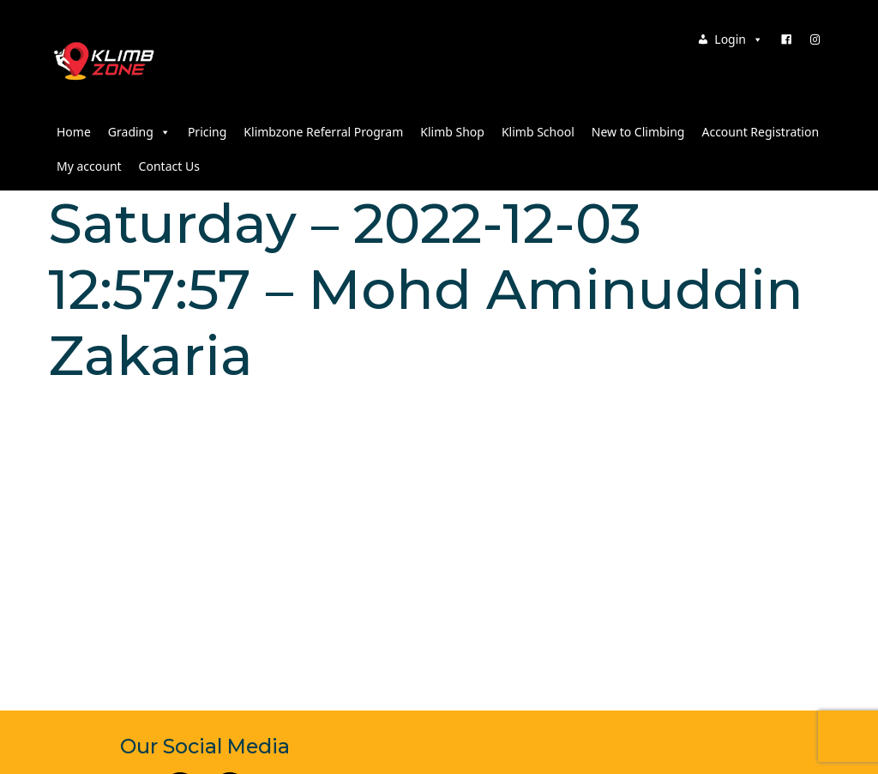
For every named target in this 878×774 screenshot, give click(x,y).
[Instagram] (815, 39)
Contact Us (169, 166)
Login (738, 39)
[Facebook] (786, 39)
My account (89, 166)
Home (74, 132)
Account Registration (760, 132)
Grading (139, 132)
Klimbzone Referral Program (323, 132)
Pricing (207, 132)
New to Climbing (638, 132)
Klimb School (538, 132)
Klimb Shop (452, 132)
